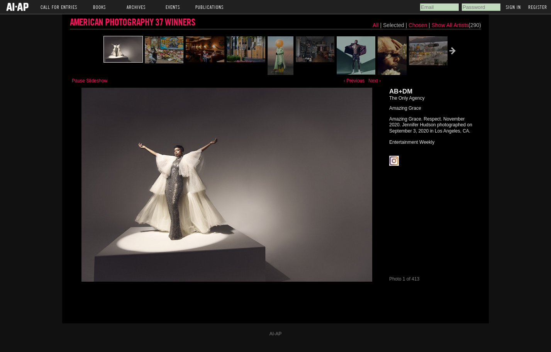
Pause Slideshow (89, 80)
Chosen (419, 25)
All (376, 25)
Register (537, 7)
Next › (374, 80)
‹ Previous (354, 80)
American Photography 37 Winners (132, 22)
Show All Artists (450, 25)
